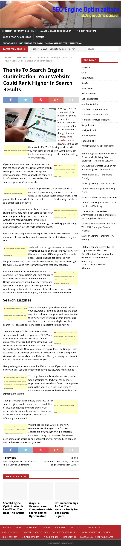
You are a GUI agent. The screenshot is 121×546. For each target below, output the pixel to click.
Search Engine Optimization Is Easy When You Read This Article (14, 507)
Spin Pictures (88, 77)
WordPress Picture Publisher (95, 119)
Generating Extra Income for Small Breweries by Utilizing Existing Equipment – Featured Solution (99, 157)
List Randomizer (89, 98)
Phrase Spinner (89, 135)
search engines (66, 140)
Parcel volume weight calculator (97, 145)
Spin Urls (85, 67)
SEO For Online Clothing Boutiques (99, 197)
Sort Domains (88, 140)
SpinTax (85, 83)
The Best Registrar (86, 31)
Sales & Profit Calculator (17, 37)
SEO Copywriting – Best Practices (98, 183)
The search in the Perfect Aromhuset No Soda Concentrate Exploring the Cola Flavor (98, 215)
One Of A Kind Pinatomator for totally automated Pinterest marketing (42, 43)
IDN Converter (88, 93)
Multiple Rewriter (90, 130)
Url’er (84, 72)
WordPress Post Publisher (94, 114)
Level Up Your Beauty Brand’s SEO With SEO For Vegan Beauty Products (99, 227)
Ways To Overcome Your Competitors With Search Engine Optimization (40, 509)
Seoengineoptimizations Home (19, 31)
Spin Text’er (87, 88)
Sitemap (40, 37)
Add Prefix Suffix (89, 103)
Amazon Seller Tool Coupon (56, 31)
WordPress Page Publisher (94, 109)
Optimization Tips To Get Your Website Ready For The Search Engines (66, 509)
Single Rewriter (89, 125)
